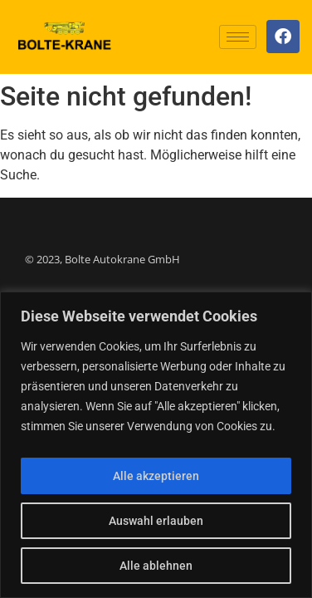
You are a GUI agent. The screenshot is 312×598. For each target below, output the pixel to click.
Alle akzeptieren (156, 476)
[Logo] (64, 36)
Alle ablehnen (156, 565)
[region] (156, 445)
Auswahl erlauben (156, 520)
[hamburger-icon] (237, 37)
